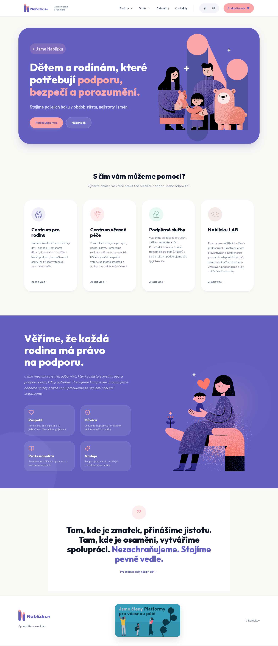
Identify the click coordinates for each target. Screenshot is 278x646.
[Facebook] (205, 8)
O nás (145, 8)
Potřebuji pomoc (46, 123)
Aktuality (162, 8)
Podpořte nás (239, 8)
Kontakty (181, 8)
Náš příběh (79, 123)
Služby (126, 8)
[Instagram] (214, 8)
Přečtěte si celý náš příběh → (139, 572)
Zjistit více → (40, 282)
